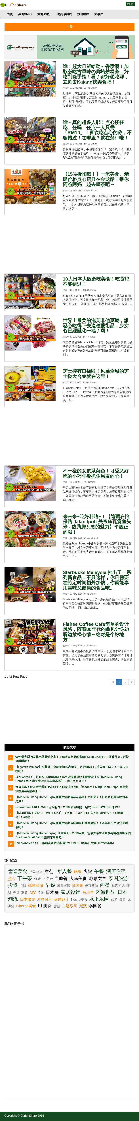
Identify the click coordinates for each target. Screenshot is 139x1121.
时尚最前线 (64, 14)
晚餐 (78, 872)
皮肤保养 (45, 899)
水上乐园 (99, 899)
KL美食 (45, 905)
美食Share (25, 14)
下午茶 (25, 878)
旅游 (114, 899)
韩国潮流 (64, 886)
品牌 (23, 886)
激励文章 (98, 878)
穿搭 (16, 893)
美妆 (41, 893)
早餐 (50, 885)
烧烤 (38, 879)
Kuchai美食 (80, 899)
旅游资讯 (119, 886)
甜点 (49, 871)
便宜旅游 (92, 886)
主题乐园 (70, 906)
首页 (10, 14)
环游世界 (106, 892)
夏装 (25, 893)
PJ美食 (48, 879)
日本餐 (53, 892)
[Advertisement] (69, 244)
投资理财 (83, 14)
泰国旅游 (118, 878)
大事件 (98, 14)
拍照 (57, 906)
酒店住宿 (116, 871)
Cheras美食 (26, 906)
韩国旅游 (36, 885)
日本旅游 (28, 899)
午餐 (99, 871)
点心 (12, 879)
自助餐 (61, 878)
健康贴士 (62, 899)
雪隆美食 (18, 871)
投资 (13, 885)
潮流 (83, 906)
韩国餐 (78, 885)
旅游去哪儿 (44, 14)
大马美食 (79, 878)
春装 (123, 899)
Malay (130, 4)
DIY (33, 892)
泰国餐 (96, 905)
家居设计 (71, 892)
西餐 (105, 885)
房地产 (89, 892)
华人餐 (65, 871)
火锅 (88, 871)
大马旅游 (37, 872)
